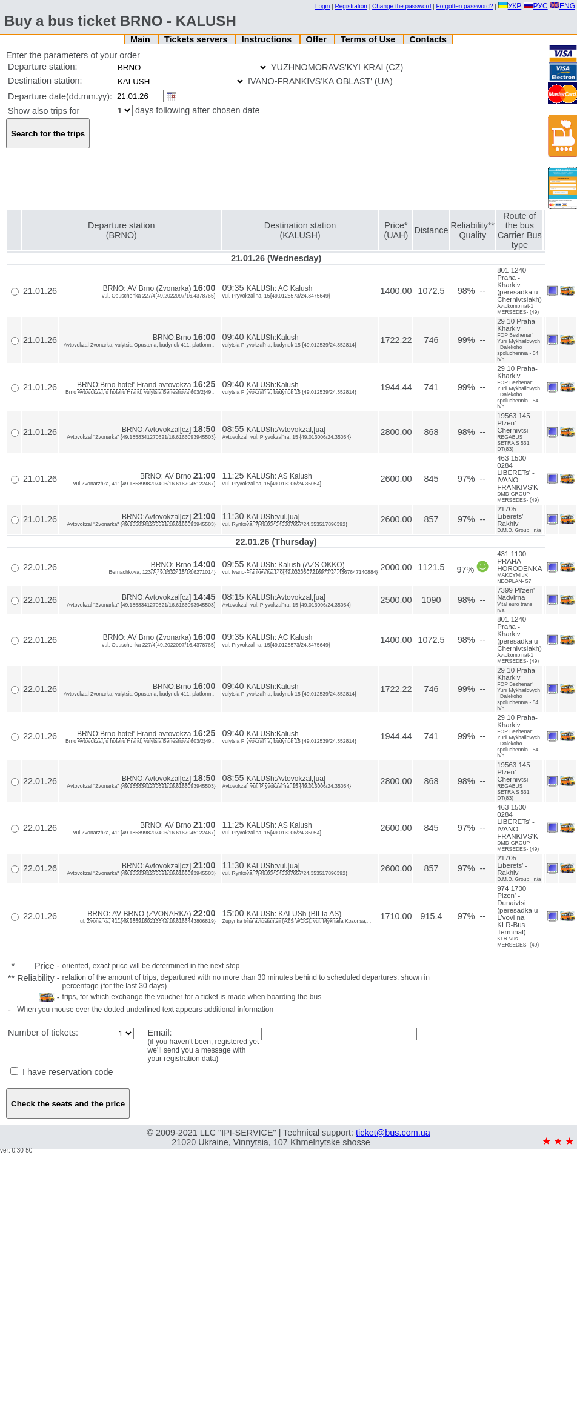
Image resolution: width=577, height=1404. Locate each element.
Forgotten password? (464, 6)
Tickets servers (197, 39)
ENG (562, 6)
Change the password (401, 6)
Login (322, 6)
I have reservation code (61, 1072)
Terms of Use (369, 39)
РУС (536, 6)
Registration (351, 6)
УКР (510, 6)
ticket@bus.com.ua (393, 1132)
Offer (317, 39)
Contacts (428, 39)
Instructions (268, 39)
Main (141, 39)
